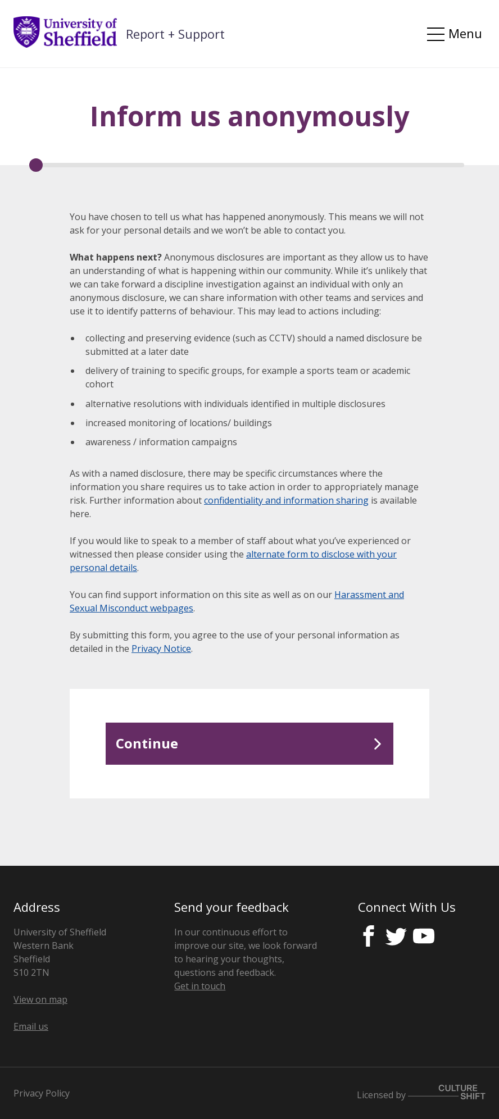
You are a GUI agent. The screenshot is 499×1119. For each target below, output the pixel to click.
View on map (40, 999)
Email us (30, 1026)
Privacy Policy (41, 1093)
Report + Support (175, 33)
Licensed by (421, 1093)
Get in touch (199, 986)
